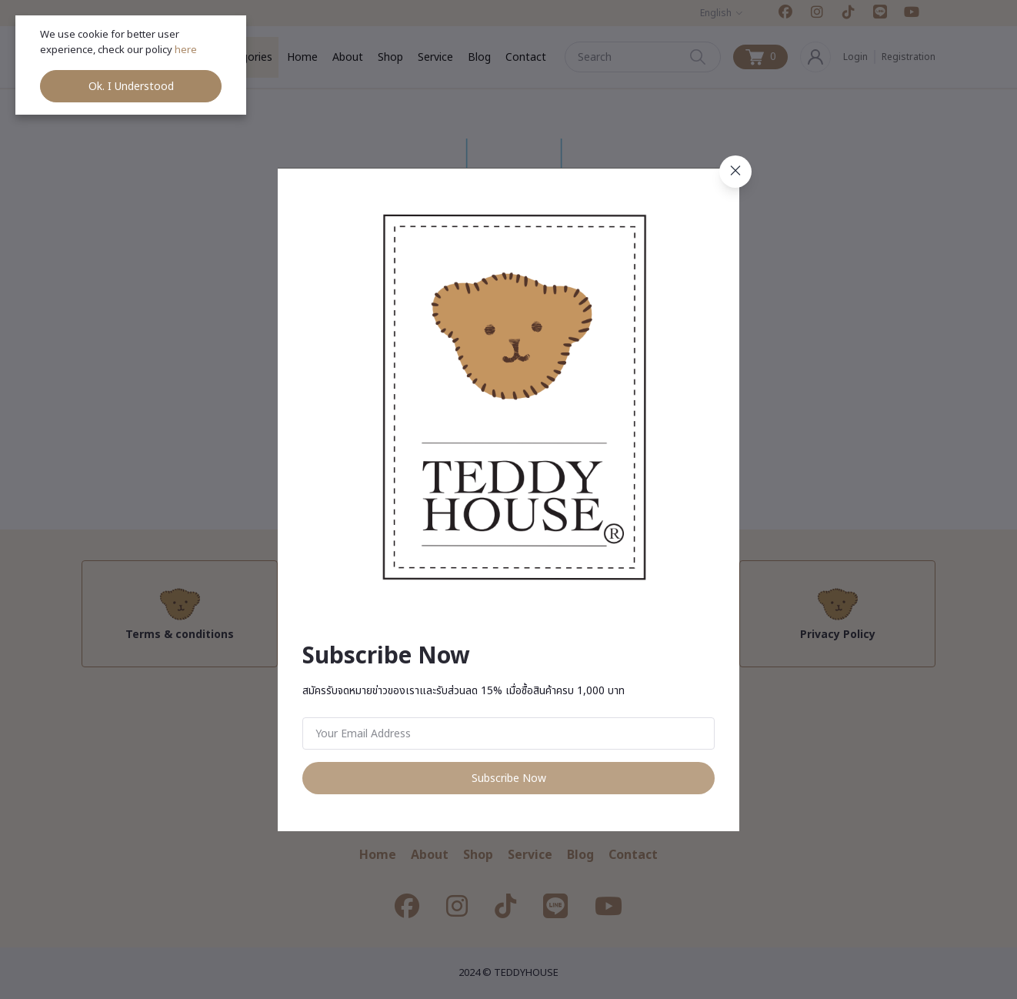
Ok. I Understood (131, 87)
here (187, 50)
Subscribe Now (509, 778)
